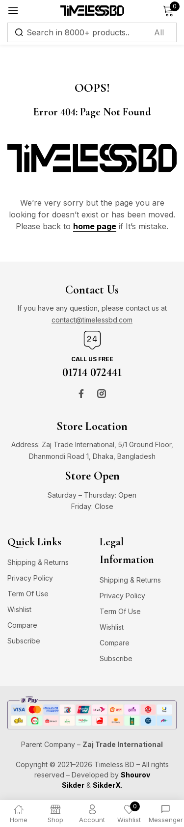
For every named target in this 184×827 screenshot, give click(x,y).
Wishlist (19, 609)
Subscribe (23, 641)
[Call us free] (92, 340)
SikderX (107, 785)
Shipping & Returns (38, 562)
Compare (22, 625)
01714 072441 (92, 372)
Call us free (92, 359)
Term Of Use (28, 593)
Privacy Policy (30, 578)
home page (94, 226)
